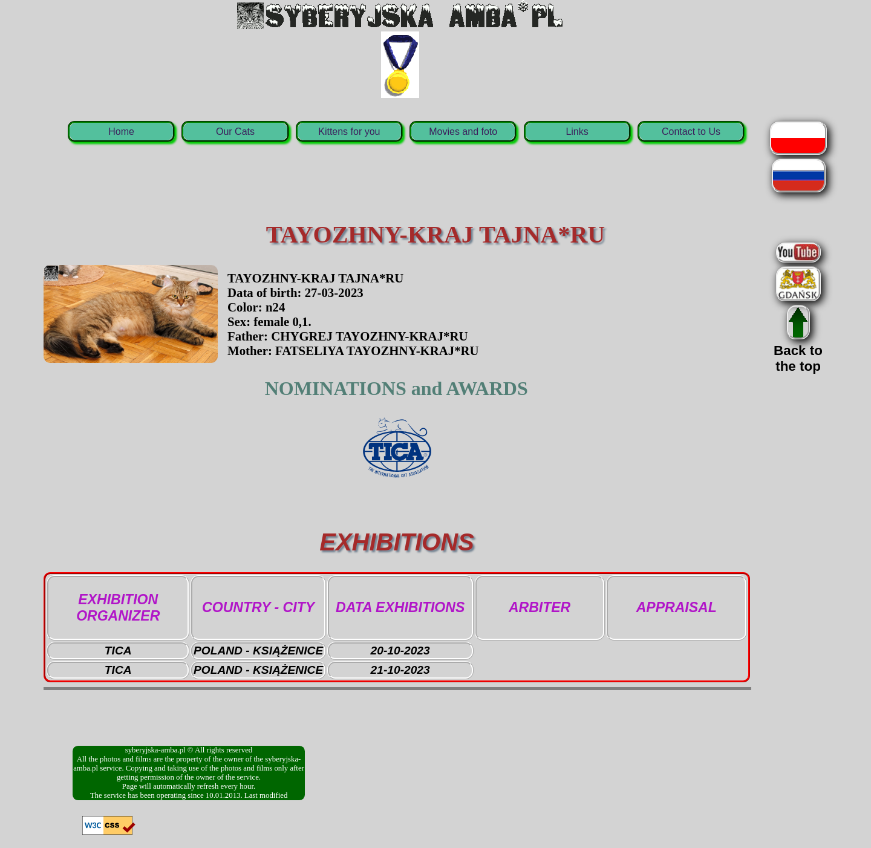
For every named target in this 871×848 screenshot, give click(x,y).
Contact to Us (691, 131)
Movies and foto (463, 131)
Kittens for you (349, 131)
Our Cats (235, 131)
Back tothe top (798, 350)
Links (577, 131)
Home (121, 131)
